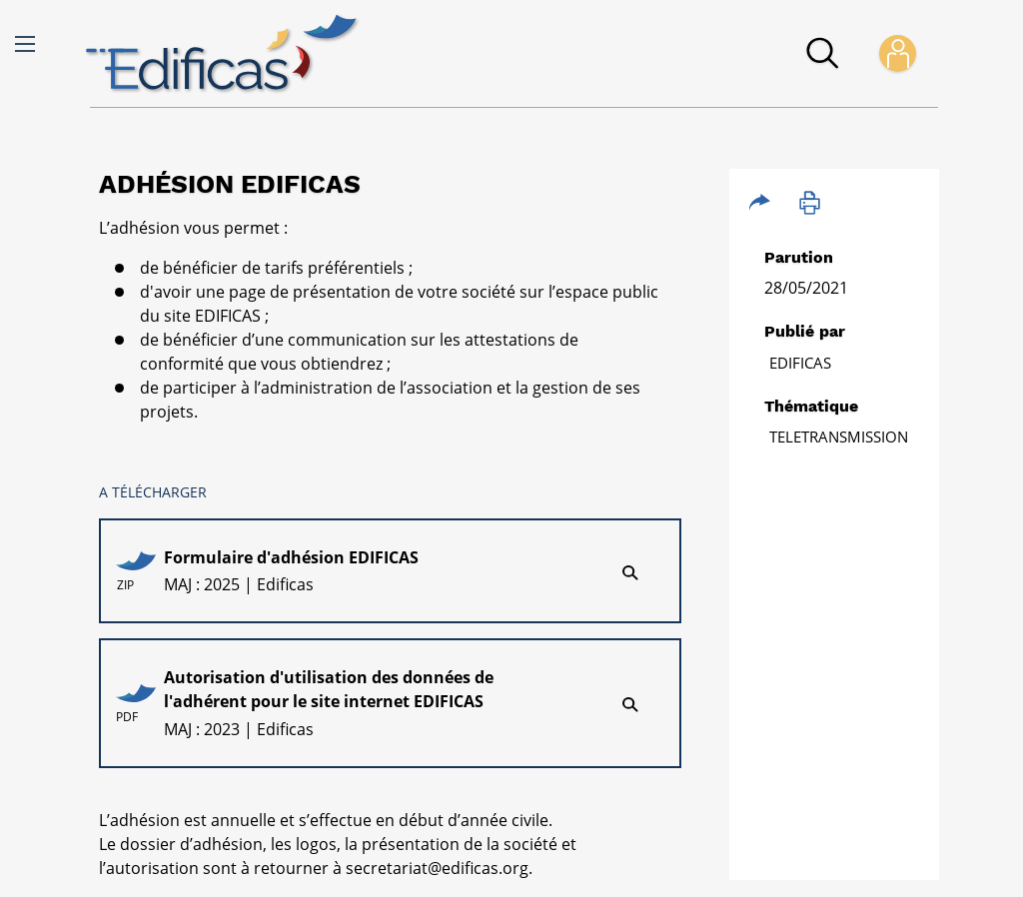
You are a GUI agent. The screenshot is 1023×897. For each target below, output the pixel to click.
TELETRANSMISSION (838, 437)
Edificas (800, 363)
